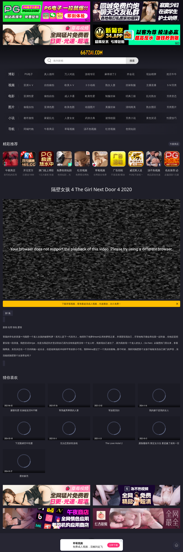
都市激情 (29, 118)
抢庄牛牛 (172, 74)
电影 (11, 96)
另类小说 (131, 118)
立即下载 (113, 545)
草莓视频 (69, 129)
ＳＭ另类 (172, 85)
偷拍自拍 (49, 96)
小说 (11, 118)
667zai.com (91, 53)
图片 (11, 107)
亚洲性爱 (29, 96)
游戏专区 (90, 74)
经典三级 (131, 96)
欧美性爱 (90, 96)
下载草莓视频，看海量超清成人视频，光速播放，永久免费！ (120, 304)
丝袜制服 (131, 85)
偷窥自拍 (29, 107)
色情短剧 (131, 129)
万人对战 (69, 74)
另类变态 (172, 96)
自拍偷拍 (49, 85)
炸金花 (130, 74)
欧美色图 (69, 107)
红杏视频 (110, 129)
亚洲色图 (49, 107)
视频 (11, 85)
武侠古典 (90, 118)
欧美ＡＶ (69, 85)
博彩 (11, 74)
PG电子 (29, 74)
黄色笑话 (151, 118)
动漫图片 (90, 107)
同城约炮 (29, 129)
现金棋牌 (151, 74)
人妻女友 (69, 118)
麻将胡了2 (110, 74)
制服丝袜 (110, 96)
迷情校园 (110, 118)
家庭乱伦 (49, 118)
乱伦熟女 (151, 96)
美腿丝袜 (110, 107)
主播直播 (151, 85)
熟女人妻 (110, 85)
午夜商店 (49, 129)
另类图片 (172, 107)
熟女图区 (151, 107)
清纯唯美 (131, 107)
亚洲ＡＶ (29, 85)
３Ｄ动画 (90, 85)
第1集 (8, 313)
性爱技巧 (172, 118)
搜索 (132, 60)
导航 (11, 129)
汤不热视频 (90, 129)
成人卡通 (69, 96)
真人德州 (49, 74)
